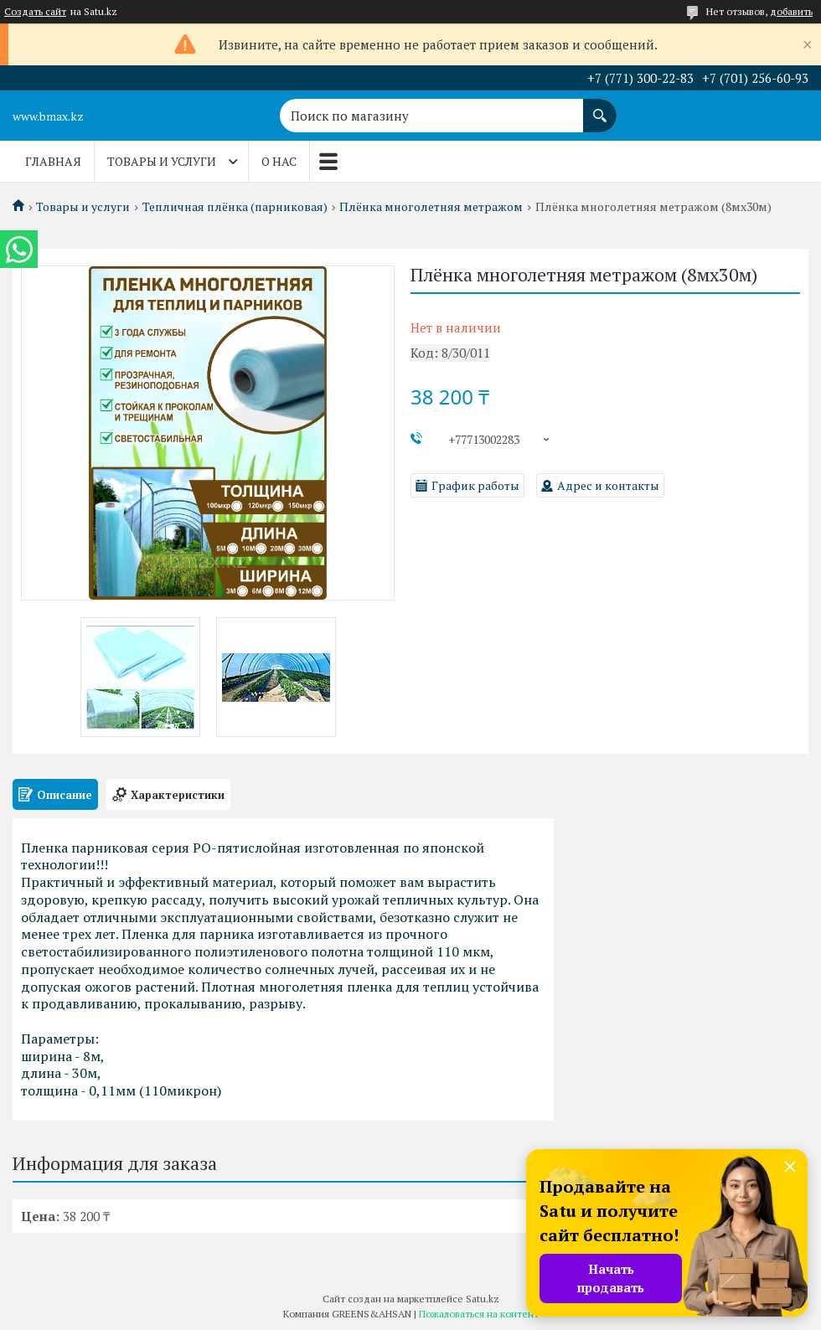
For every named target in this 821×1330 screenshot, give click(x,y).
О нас (279, 161)
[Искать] (600, 107)
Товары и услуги (161, 161)
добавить (791, 11)
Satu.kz (482, 1298)
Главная (53, 161)
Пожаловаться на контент (479, 1313)
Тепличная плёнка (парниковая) (235, 206)
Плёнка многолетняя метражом (431, 206)
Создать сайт (35, 12)
